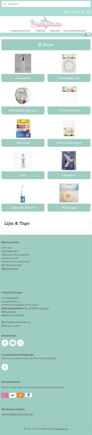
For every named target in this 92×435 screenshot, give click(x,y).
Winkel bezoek (10, 268)
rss (66, 429)
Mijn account (74, 12)
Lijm (23, 175)
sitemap (59, 429)
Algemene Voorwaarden (15, 254)
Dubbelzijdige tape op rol (23, 110)
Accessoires (23, 78)
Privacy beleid (10, 258)
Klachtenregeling (12, 265)
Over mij (6, 247)
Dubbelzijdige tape (69, 78)
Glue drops (23, 142)
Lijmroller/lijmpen (23, 207)
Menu (46, 44)
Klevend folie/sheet (69, 142)
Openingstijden (10, 251)
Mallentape (69, 207)
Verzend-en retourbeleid (15, 261)
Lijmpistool (69, 175)
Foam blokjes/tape (69, 110)
